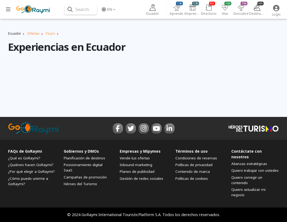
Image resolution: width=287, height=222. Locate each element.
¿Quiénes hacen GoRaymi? (31, 164)
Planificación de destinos (84, 158)
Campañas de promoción (85, 177)
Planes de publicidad (137, 171)
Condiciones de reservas (196, 158)
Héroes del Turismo (80, 183)
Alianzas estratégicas (249, 163)
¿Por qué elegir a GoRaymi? (31, 171)
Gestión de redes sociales (141, 178)
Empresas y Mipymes (140, 151)
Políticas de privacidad (193, 164)
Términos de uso (191, 151)
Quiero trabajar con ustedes (255, 170)
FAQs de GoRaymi (25, 151)
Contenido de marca (192, 171)
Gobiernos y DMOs (81, 151)
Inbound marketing (136, 164)
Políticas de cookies (191, 178)
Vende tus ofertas (135, 158)
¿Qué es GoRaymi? (24, 158)
